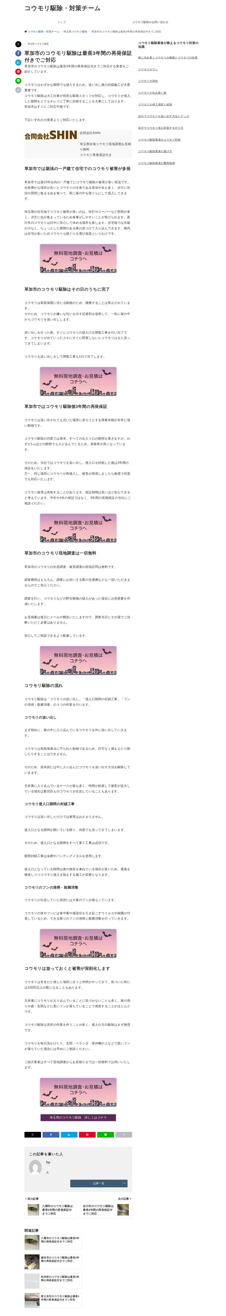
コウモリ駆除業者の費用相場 (156, 163)
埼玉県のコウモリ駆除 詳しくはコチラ (78, 1117)
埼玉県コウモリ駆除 (38, 44)
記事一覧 (109, 1183)
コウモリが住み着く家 (152, 92)
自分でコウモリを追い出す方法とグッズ (163, 116)
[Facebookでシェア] (18, 53)
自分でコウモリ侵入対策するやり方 (160, 127)
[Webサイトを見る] (47, 1172)
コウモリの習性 (148, 81)
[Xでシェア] (18, 44)
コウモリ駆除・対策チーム (62, 8)
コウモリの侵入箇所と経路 (155, 104)
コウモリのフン (148, 69)
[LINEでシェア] (18, 81)
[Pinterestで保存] (18, 72)
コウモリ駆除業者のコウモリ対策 (159, 139)
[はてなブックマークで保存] (18, 62)
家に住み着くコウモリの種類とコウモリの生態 (168, 57)
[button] (18, 90)
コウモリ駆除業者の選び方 (155, 151)
